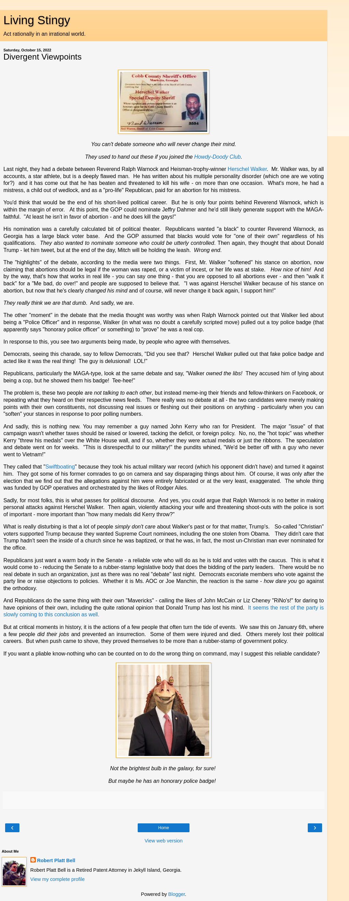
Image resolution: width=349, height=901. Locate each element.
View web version (164, 840)
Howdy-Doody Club (217, 157)
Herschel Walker (247, 169)
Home (163, 827)
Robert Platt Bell (56, 860)
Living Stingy (36, 20)
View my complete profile (57, 879)
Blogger (176, 894)
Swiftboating (60, 467)
